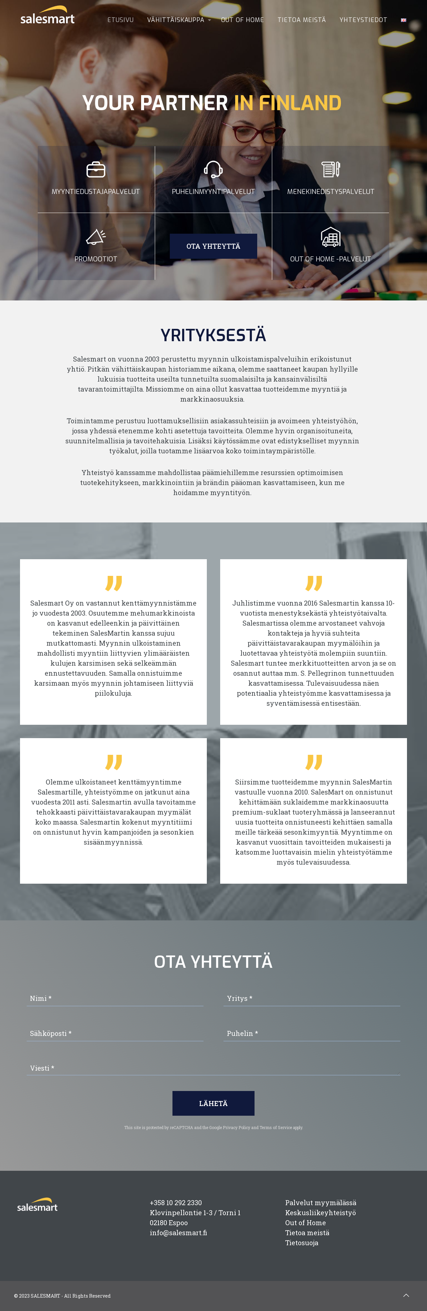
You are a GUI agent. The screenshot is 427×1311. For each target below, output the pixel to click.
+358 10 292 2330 (176, 1202)
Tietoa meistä (307, 1232)
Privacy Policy (236, 1127)
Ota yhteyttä (213, 246)
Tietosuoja (301, 1242)
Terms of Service (276, 1127)
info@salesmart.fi (178, 1232)
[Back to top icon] (406, 1295)
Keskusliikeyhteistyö (320, 1212)
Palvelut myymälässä (320, 1202)
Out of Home (305, 1222)
